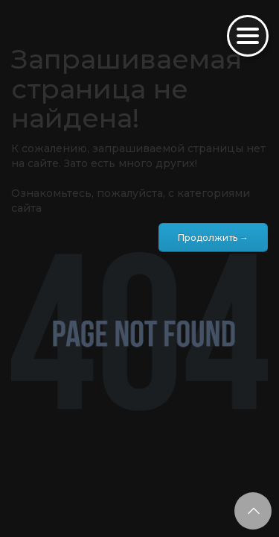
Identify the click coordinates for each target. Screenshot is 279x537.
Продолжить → (213, 237)
